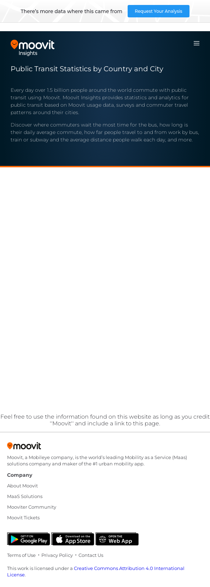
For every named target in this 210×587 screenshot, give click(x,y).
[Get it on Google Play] (27, 538)
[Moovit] (24, 448)
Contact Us (90, 555)
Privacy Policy (57, 555)
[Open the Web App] (115, 538)
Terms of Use (21, 555)
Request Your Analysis (158, 11)
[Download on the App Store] (71, 538)
